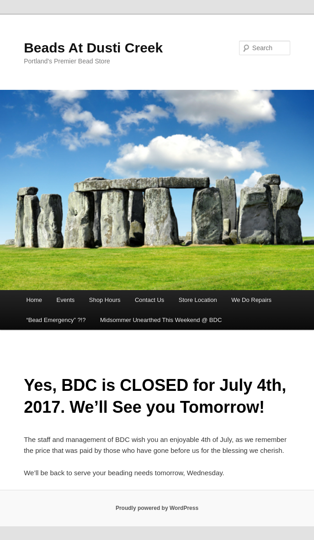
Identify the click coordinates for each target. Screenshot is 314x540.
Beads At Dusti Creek (93, 47)
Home (34, 299)
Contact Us (149, 299)
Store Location (198, 299)
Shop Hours (105, 299)
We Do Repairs (251, 299)
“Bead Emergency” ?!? (55, 320)
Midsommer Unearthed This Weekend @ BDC (161, 320)
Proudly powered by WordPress (157, 508)
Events (66, 299)
